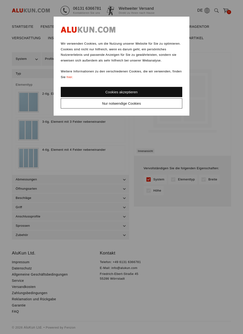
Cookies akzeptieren (121, 92)
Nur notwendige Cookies (121, 103)
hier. (70, 77)
